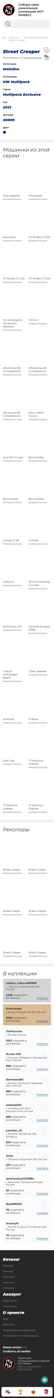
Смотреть (42, 998)
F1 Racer (34, 719)
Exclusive (8, 1288)
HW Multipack (16, 82)
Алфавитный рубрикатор (19, 1330)
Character (9, 1277)
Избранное (10, 1301)
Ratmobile (9, 237)
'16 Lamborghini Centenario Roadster (13, 323)
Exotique (8, 719)
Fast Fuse (8, 760)
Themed (8, 1271)
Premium (8, 1282)
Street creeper (11, 869)
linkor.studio (25, 1369)
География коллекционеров (21, 1336)
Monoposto (36, 195)
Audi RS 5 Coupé (13, 457)
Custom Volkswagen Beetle (10, 674)
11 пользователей (31, 57)
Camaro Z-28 (11, 540)
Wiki (5, 1319)
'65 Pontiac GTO (12, 626)
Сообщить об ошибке (17, 1351)
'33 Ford (33, 320)
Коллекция (10, 1306)
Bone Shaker (36, 457)
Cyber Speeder (38, 671)
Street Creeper (37, 869)
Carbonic (8, 581)
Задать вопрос (12, 1347)
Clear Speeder (11, 195)
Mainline (8, 1266)
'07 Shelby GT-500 (39, 237)
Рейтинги (9, 1324)
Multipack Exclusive (22, 95)
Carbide (33, 540)
